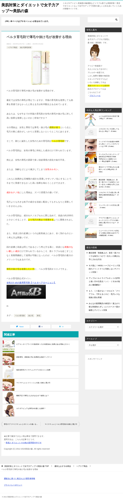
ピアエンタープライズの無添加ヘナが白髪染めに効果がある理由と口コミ (43, 344)
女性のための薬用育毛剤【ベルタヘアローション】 (31, 283)
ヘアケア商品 (12, 47)
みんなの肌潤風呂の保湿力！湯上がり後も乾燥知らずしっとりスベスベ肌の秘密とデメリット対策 (104, 306)
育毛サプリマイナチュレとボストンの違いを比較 (22, 424)
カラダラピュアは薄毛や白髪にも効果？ (31, 408)
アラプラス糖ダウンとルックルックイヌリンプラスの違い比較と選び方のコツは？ (109, 221)
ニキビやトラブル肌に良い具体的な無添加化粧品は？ (109, 195)
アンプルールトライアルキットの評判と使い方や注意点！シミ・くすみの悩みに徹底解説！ (104, 281)
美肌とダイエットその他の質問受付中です (24, 443)
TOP (26, 466)
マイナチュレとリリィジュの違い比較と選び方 (33, 383)
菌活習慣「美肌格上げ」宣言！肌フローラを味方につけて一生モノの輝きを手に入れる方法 (109, 183)
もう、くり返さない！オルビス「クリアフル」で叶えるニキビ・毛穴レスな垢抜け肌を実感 (104, 294)
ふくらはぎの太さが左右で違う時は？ (109, 117)
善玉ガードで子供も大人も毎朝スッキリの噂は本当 (109, 169)
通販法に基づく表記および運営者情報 (19, 478)
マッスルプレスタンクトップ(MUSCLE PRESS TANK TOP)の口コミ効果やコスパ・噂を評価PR (109, 157)
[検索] (103, 19)
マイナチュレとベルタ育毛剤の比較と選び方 (61, 424)
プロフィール (95, 95)
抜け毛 (30, 316)
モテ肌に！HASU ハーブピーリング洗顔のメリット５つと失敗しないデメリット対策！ (104, 268)
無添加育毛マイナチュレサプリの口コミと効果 (33, 370)
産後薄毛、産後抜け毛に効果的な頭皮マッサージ (34, 357)
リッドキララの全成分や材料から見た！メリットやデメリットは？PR (109, 144)
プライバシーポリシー (13, 485)
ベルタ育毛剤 (20, 316)
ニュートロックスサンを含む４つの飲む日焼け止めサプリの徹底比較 (109, 233)
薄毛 (38, 316)
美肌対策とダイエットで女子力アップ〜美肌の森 (29, 7)
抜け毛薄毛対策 (25, 47)
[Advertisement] (103, 374)
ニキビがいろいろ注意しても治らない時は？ (109, 130)
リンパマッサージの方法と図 (109, 206)
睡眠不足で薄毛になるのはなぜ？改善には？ (32, 396)
